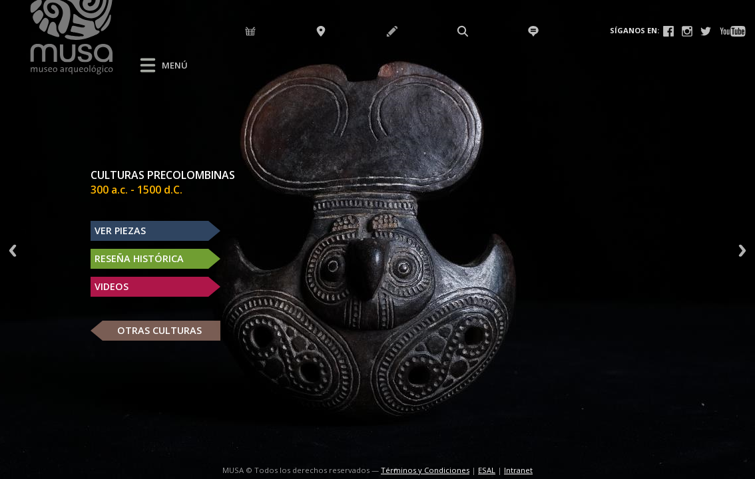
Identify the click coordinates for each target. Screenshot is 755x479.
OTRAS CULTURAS (159, 330)
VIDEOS (111, 286)
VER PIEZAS (120, 230)
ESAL (486, 470)
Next (742, 250)
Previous (12, 250)
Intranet (518, 470)
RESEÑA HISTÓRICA (139, 258)
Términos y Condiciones (425, 470)
